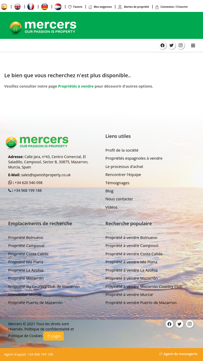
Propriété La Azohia (26, 270)
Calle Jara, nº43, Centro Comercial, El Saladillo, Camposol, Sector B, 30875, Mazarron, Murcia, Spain (48, 161)
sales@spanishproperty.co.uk (46, 174)
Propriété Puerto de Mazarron (35, 302)
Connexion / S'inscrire (171, 7)
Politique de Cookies (26, 335)
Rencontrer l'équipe (123, 174)
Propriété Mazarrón (26, 278)
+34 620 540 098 (28, 182)
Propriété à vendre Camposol (132, 245)
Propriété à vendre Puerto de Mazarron (141, 302)
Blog (110, 190)
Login (53, 336)
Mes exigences (100, 7)
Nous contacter (119, 198)
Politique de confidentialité (47, 329)
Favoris (75, 7)
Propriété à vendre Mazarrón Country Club (144, 286)
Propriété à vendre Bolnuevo (131, 237)
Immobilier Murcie (24, 294)
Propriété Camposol (26, 245)
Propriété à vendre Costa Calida (134, 253)
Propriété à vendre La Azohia (132, 270)
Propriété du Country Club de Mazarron (44, 286)
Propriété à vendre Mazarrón (132, 278)
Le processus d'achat (124, 166)
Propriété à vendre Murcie (129, 294)
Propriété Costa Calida (28, 253)
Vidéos (112, 207)
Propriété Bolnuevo (25, 237)
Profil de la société (122, 150)
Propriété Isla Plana (25, 261)
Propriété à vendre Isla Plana (131, 261)
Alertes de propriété (133, 7)
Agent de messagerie (178, 353)
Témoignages (118, 182)
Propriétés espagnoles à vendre (134, 158)
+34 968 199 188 (27, 190)
